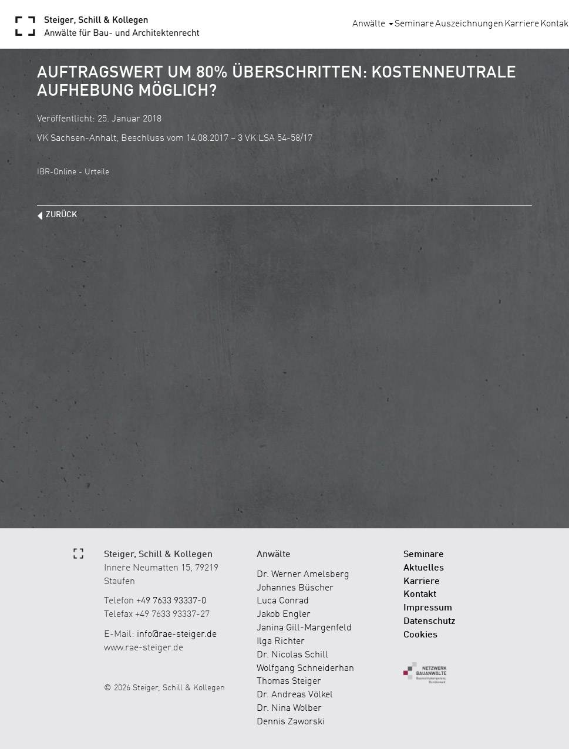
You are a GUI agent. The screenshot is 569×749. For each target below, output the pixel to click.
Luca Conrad (283, 601)
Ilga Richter (281, 641)
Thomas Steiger (289, 681)
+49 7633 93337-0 (171, 601)
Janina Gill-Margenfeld (304, 628)
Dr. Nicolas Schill (292, 655)
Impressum (427, 608)
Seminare (414, 24)
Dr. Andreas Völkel (295, 695)
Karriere (521, 24)
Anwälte (372, 24)
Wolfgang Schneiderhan (305, 668)
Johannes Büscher (295, 588)
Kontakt (419, 594)
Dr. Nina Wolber (289, 708)
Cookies (420, 635)
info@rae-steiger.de (177, 634)
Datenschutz (429, 621)
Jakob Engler (284, 614)
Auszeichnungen (469, 24)
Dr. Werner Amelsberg (303, 574)
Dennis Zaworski (291, 722)
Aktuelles (423, 568)
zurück (61, 215)
